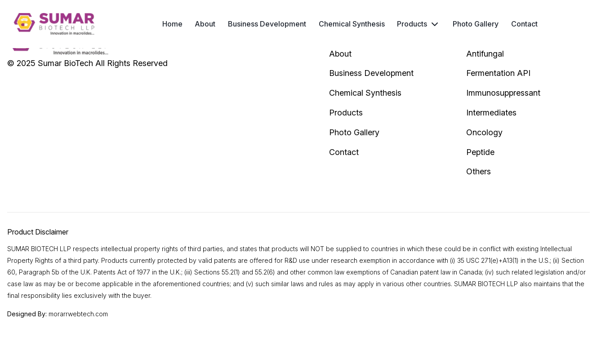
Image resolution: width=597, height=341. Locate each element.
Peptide (480, 152)
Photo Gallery (476, 23)
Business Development (267, 23)
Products (412, 23)
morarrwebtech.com (78, 314)
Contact (524, 23)
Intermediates (491, 112)
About (205, 23)
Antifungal (485, 53)
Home (172, 23)
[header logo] (53, 24)
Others (478, 171)
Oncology (484, 132)
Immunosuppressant (503, 92)
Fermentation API (498, 73)
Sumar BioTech (65, 63)
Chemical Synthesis (352, 23)
